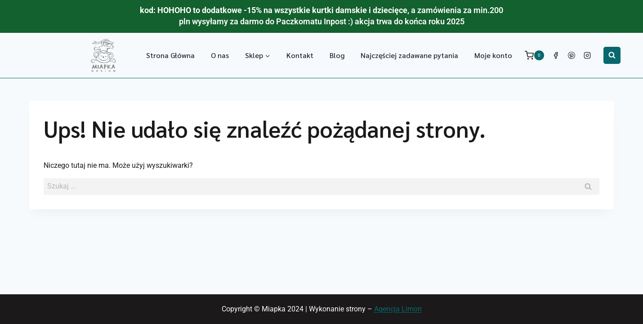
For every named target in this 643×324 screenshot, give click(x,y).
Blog (337, 55)
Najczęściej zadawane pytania (409, 55)
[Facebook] (556, 55)
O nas (220, 55)
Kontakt (299, 55)
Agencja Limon (398, 309)
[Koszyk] (534, 55)
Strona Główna (170, 55)
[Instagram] (587, 55)
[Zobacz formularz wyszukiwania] (612, 55)
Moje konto (493, 55)
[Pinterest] (571, 55)
